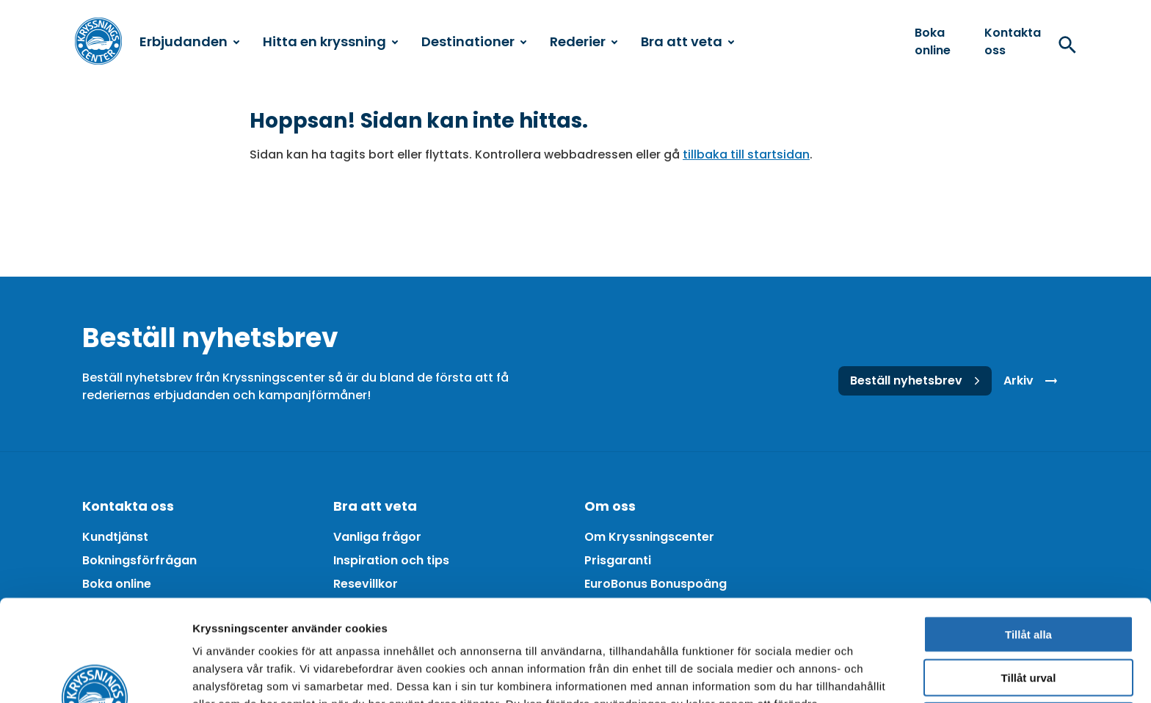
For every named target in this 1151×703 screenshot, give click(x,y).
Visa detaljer (797, 674)
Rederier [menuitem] (583, 41)
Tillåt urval (1028, 582)
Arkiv (1033, 381)
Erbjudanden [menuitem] (189, 41)
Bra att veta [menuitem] (687, 41)
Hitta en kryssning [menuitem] (330, 41)
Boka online (933, 41)
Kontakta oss (1012, 41)
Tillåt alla (1028, 539)
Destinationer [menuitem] (473, 41)
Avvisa (1028, 625)
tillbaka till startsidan (746, 154)
